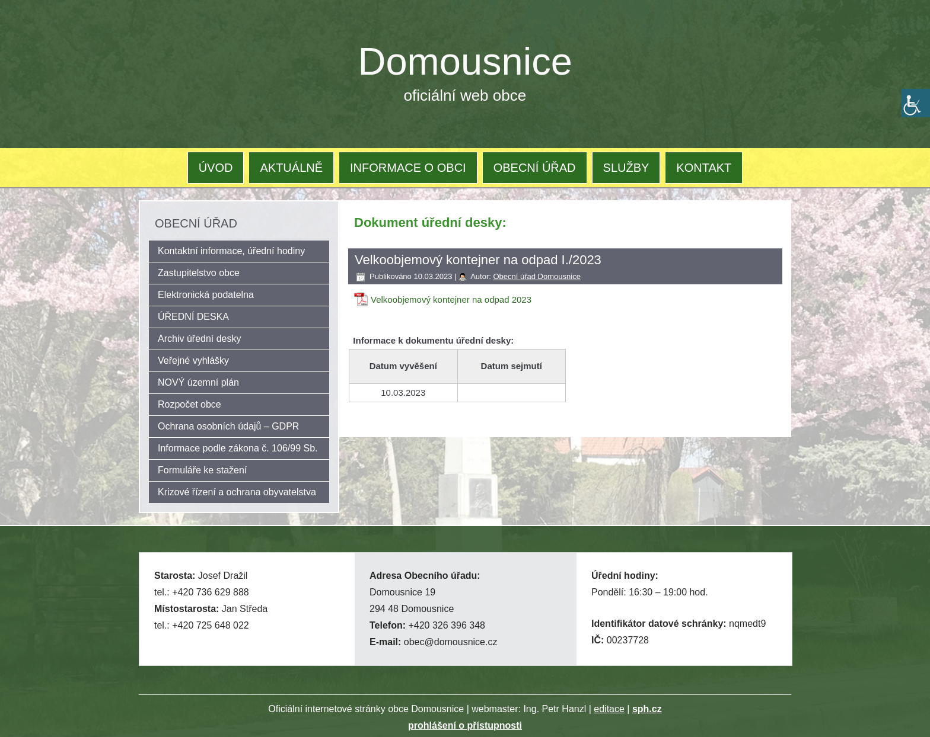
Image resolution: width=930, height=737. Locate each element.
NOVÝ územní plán (198, 382)
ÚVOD (216, 167)
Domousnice (465, 61)
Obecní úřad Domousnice (536, 276)
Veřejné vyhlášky (193, 360)
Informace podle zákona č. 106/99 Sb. (238, 448)
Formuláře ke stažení (202, 470)
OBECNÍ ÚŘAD (534, 167)
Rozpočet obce (189, 404)
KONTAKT (703, 167)
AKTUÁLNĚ (291, 167)
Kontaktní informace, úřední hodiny (231, 251)
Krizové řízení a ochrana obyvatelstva (237, 492)
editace (609, 709)
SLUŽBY (626, 167)
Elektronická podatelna (206, 295)
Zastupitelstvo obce (199, 273)
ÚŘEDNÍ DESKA (193, 317)
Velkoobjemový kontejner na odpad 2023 (451, 299)
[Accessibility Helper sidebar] (916, 103)
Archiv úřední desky (199, 339)
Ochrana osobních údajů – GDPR (228, 426)
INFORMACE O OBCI (408, 167)
